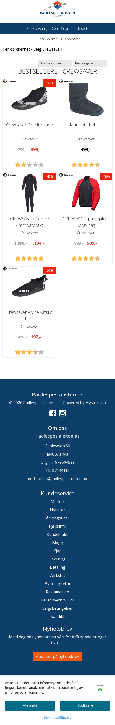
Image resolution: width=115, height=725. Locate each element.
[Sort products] (90, 63)
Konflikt (57, 616)
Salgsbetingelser (57, 608)
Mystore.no (95, 402)
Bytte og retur (58, 583)
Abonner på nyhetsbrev (57, 656)
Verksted (58, 575)
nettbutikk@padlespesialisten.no (57, 478)
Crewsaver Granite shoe (29, 125)
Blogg (57, 542)
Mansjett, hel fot (86, 125)
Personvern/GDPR (57, 600)
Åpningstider (57, 518)
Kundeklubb (58, 534)
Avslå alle (30, 705)
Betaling (57, 567)
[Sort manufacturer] (55, 63)
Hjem (40, 39)
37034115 (61, 470)
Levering (57, 559)
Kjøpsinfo (57, 526)
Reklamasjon (57, 591)
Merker (52, 39)
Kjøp (57, 550)
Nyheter (57, 509)
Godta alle (85, 705)
